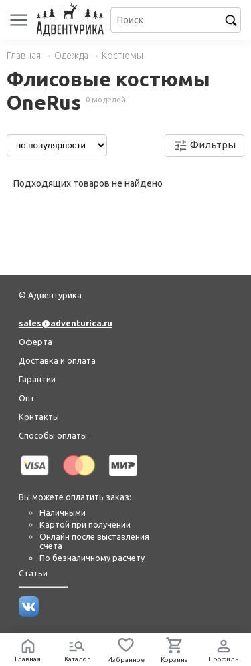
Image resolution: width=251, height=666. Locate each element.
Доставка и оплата (57, 360)
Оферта (35, 341)
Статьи (33, 573)
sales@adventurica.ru (65, 323)
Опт (27, 398)
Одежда (71, 55)
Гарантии (37, 379)
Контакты (39, 416)
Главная (24, 55)
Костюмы (122, 55)
